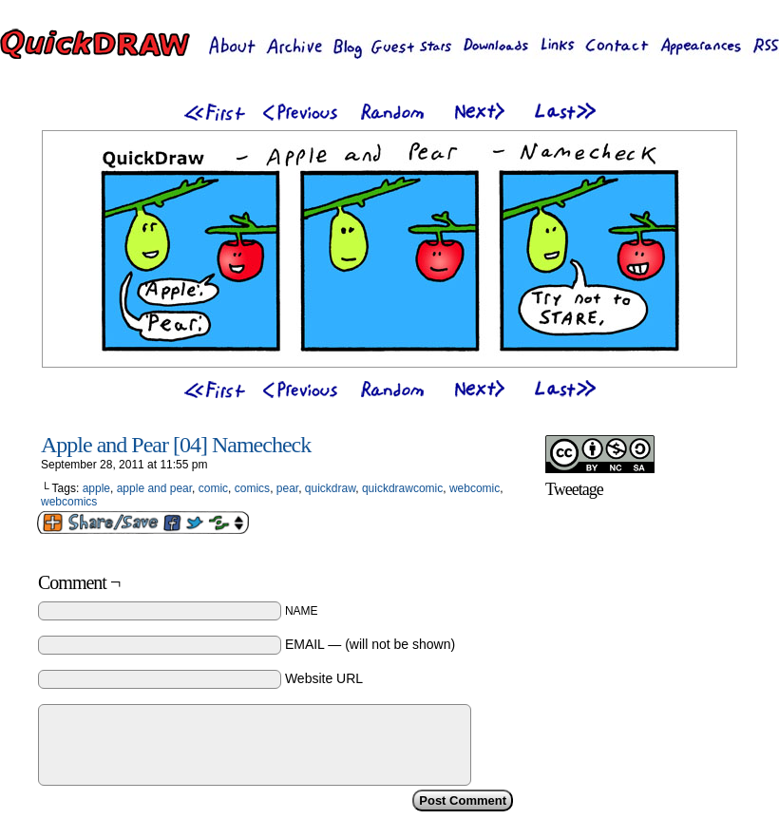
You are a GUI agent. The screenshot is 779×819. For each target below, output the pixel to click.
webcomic (474, 488)
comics (252, 488)
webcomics (69, 501)
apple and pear (154, 488)
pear (287, 488)
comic (213, 488)
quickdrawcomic (402, 488)
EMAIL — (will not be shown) (370, 644)
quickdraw (330, 488)
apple (96, 488)
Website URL (324, 678)
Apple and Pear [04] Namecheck (176, 444)
